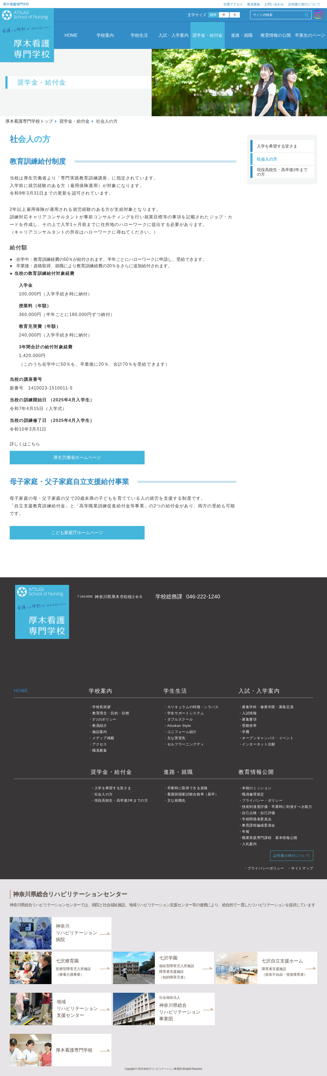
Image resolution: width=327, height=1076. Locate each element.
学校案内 (105, 35)
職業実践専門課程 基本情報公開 (269, 838)
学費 (245, 732)
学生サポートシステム (185, 713)
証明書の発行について (304, 4)
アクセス (99, 744)
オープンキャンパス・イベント (268, 738)
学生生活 (175, 691)
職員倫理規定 (253, 794)
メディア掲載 (103, 738)
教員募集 (253, 4)
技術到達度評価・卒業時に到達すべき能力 (277, 807)
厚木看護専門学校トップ (29, 121)
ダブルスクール (180, 719)
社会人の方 (267, 159)
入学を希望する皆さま (277, 146)
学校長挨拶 (101, 707)
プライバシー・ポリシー (262, 800)
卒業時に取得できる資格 (187, 788)
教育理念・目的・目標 (110, 713)
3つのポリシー (104, 719)
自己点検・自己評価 (258, 813)
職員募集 (99, 750)
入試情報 (249, 713)
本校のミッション (256, 788)
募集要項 (249, 719)
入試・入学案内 (173, 35)
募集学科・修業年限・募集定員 (268, 707)
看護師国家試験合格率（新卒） (193, 794)
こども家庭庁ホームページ (77, 532)
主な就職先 (176, 800)
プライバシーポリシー (265, 868)
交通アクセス (233, 4)
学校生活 (139, 35)
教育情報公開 (256, 772)
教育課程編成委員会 (258, 825)
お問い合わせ (274, 4)
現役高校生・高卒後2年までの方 (282, 171)
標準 (213, 15)
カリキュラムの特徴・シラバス (193, 707)
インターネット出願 (258, 744)
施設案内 (99, 732)
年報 (245, 832)
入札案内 (249, 844)
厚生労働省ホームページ (77, 457)
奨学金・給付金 (207, 35)
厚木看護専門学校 (16, 4)
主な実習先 (176, 738)
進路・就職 (242, 35)
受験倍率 (249, 726)
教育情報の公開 (276, 35)
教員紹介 (99, 726)
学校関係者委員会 (256, 819)
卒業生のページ (310, 35)
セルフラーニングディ (185, 744)
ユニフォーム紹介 (182, 732)
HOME (70, 35)
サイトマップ (302, 868)
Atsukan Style (179, 726)
